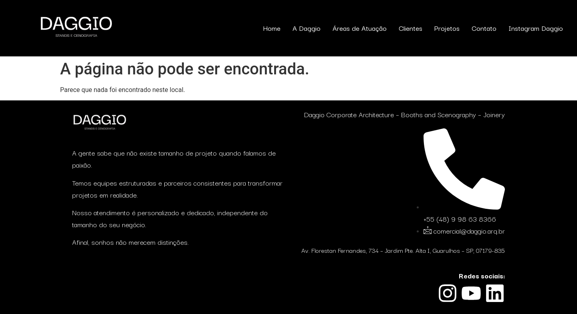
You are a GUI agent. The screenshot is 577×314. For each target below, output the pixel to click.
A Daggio (307, 27)
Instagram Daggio (535, 27)
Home (271, 27)
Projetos (447, 27)
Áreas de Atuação (360, 27)
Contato (484, 27)
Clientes (410, 27)
